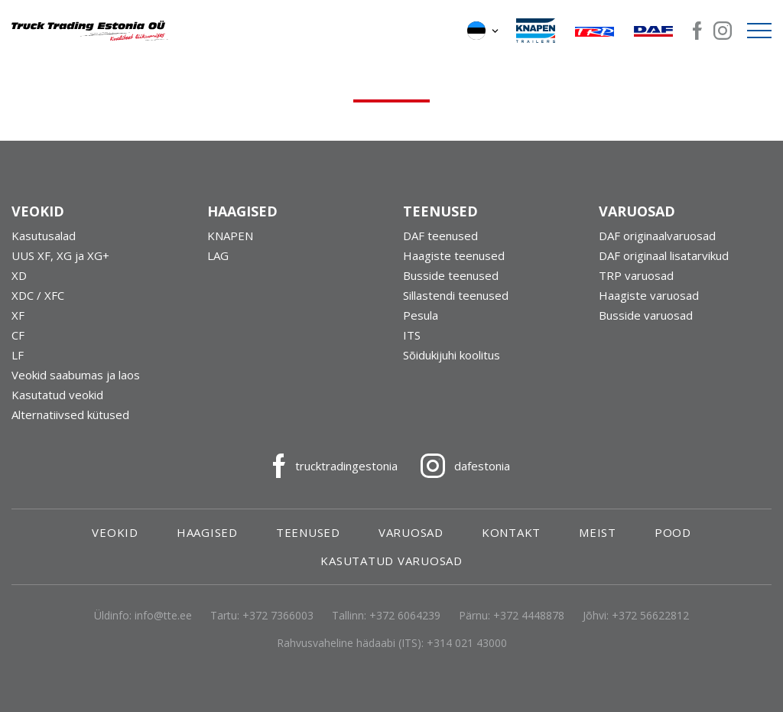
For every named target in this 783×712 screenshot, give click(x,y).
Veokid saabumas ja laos (75, 374)
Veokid (115, 532)
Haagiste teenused (454, 255)
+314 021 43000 (467, 643)
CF (17, 335)
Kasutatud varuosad (391, 560)
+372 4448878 (528, 615)
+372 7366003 (278, 615)
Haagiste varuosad (649, 295)
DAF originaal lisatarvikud (664, 255)
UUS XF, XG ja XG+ (60, 255)
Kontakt (511, 532)
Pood (673, 532)
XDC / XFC (37, 295)
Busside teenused (451, 275)
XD (19, 275)
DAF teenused (440, 235)
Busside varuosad (646, 315)
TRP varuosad (636, 275)
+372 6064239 (404, 615)
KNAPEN (230, 235)
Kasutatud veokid (57, 394)
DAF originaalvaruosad (657, 235)
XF (17, 315)
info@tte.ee (163, 615)
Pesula (420, 315)
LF (17, 355)
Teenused (308, 532)
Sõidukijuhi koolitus (451, 355)
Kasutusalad (43, 235)
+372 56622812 (650, 615)
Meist (597, 532)
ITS (412, 335)
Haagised (207, 532)
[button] (484, 31)
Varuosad (411, 532)
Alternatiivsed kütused (70, 414)
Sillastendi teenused (455, 295)
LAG (218, 255)
